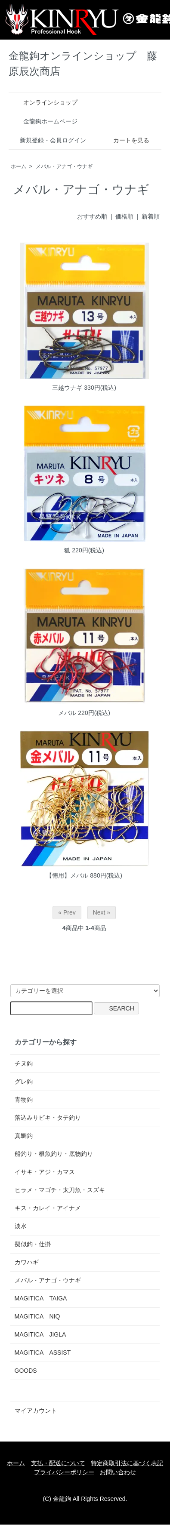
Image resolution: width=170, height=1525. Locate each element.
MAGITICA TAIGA (41, 1298)
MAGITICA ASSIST (43, 1352)
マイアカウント (36, 1410)
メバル (67, 712)
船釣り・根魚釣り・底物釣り (54, 1153)
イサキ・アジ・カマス (45, 1171)
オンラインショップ (44, 102)
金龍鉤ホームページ (44, 121)
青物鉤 (24, 1099)
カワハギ (27, 1262)
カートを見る (125, 140)
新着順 (151, 216)
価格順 (124, 216)
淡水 (21, 1226)
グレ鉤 (24, 1081)
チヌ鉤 (24, 1063)
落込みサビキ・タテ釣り (48, 1117)
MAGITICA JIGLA (40, 1334)
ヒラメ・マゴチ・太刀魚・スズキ (60, 1189)
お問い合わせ (118, 1472)
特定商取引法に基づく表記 (127, 1463)
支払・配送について (58, 1463)
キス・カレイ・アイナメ (48, 1208)
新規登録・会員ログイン (48, 140)
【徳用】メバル (67, 875)
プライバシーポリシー (64, 1472)
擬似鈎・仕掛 (33, 1244)
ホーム (18, 166)
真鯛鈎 (24, 1135)
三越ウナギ (67, 387)
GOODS (26, 1370)
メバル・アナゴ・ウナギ (64, 166)
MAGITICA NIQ (37, 1316)
